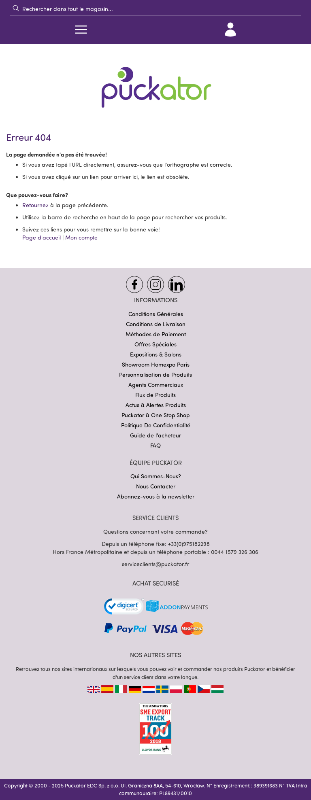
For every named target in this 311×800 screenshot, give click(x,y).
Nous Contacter (155, 486)
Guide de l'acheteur (155, 435)
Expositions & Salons (155, 354)
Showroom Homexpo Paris (156, 364)
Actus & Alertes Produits (156, 404)
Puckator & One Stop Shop (155, 415)
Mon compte (81, 237)
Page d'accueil (41, 237)
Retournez (35, 205)
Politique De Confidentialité (155, 425)
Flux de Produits (155, 394)
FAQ (155, 445)
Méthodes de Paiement (156, 334)
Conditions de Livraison (155, 323)
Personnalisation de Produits (155, 374)
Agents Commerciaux (155, 384)
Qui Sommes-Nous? (155, 476)
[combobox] (155, 8)
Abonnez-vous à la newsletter (155, 496)
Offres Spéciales (155, 344)
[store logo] (155, 82)
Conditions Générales (155, 313)
